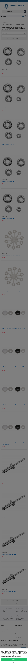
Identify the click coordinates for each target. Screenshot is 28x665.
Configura (14, 662)
